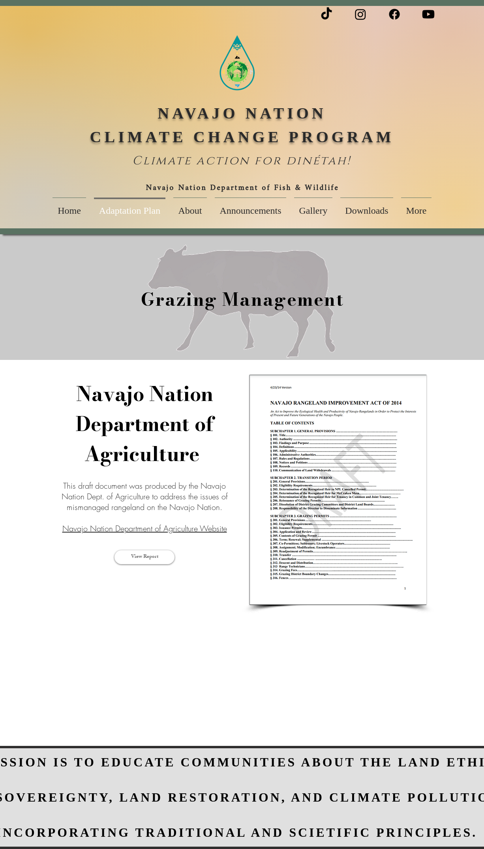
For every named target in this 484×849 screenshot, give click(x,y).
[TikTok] (326, 14)
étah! (332, 161)
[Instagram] (360, 14)
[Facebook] (394, 14)
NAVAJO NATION (242, 113)
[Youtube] (428, 14)
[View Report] (144, 557)
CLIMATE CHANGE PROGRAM (242, 137)
